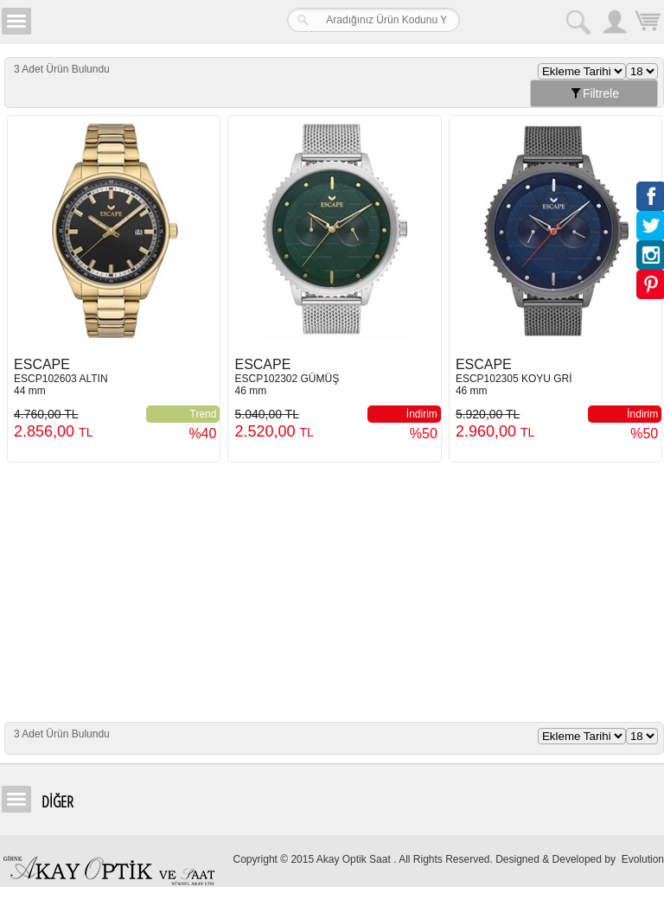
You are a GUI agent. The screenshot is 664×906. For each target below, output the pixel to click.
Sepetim (646, 23)
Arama (577, 21)
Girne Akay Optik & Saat (142, 21)
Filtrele (594, 93)
